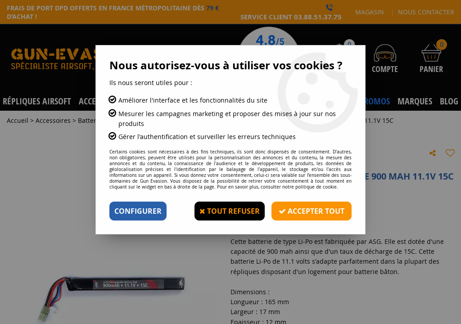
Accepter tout (311, 211)
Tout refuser (229, 211)
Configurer (138, 211)
